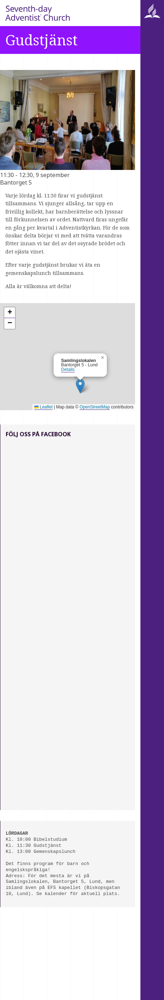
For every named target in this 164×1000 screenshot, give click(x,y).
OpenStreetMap (95, 406)
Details (68, 369)
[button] (80, 386)
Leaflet (43, 406)
